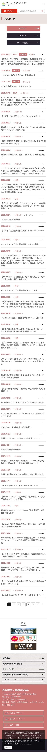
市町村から (22, 35)
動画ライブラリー (17, 719)
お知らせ (22, 28)
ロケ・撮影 (14, 725)
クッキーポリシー (34, 741)
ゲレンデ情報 (22, 42)
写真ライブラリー (17, 713)
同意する (8, 747)
